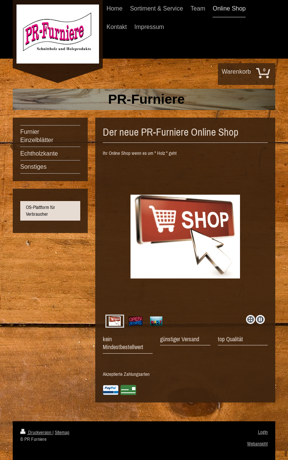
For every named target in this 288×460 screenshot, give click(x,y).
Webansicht (257, 443)
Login (263, 432)
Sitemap (62, 432)
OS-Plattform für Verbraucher (40, 210)
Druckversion (36, 432)
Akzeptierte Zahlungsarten (126, 374)
